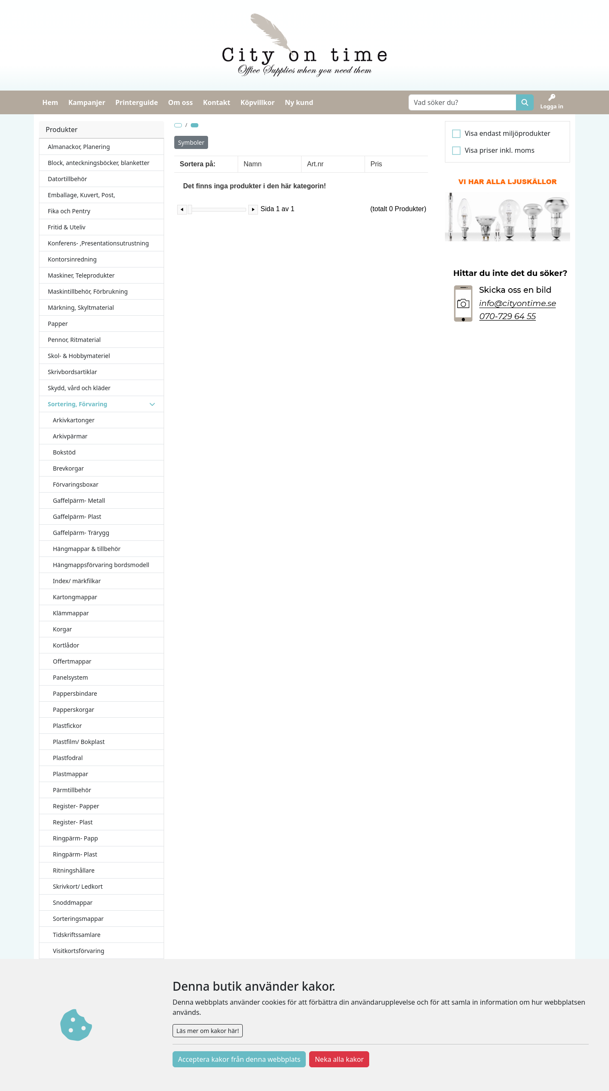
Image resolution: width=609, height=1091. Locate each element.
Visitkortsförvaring (78, 951)
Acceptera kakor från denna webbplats (239, 1059)
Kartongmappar (75, 597)
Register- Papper (76, 806)
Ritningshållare (74, 870)
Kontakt (216, 102)
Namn (253, 164)
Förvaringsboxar (76, 484)
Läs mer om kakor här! (207, 1031)
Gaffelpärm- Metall (79, 500)
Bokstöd (64, 452)
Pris (376, 164)
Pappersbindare (75, 693)
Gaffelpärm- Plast (77, 516)
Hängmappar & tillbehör (87, 549)
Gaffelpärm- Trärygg (81, 533)
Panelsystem (70, 677)
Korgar (62, 629)
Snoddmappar (73, 902)
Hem (50, 102)
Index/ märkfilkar (77, 581)
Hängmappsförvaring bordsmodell (101, 565)
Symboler (191, 142)
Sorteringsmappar (78, 919)
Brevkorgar (68, 468)
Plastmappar (70, 774)
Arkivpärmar (70, 436)
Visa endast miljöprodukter (507, 133)
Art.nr (315, 164)
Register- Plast (73, 822)
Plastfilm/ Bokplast (79, 742)
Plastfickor (67, 726)
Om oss (180, 102)
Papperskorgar (73, 709)
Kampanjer (86, 102)
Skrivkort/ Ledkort (78, 886)
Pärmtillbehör (72, 790)
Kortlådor (66, 645)
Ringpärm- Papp (75, 838)
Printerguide (136, 102)
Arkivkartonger (74, 420)
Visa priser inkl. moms (500, 150)
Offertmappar (72, 661)
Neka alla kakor (339, 1059)
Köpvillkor (257, 102)
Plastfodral (68, 758)
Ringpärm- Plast (75, 854)
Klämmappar (71, 613)
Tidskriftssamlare (77, 935)
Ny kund (299, 102)
